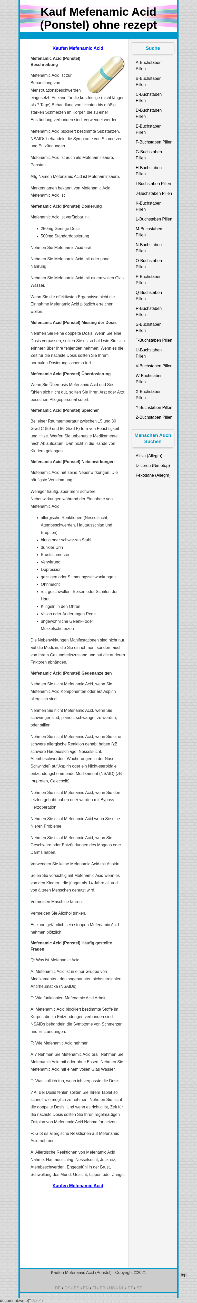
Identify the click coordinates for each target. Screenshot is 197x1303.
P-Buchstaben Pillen (149, 279)
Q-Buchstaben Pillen (149, 295)
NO (112, 1288)
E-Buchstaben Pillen (149, 129)
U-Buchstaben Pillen (149, 353)
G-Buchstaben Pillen (149, 155)
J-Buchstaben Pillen (154, 193)
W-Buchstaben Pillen (149, 378)
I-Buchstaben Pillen (153, 183)
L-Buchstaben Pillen (154, 219)
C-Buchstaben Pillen (149, 97)
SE (139, 1288)
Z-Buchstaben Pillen (154, 417)
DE (58, 1288)
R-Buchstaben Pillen (149, 311)
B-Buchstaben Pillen (149, 81)
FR (102, 1288)
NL (121, 1288)
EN (86, 1288)
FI (94, 1288)
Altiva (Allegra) (149, 456)
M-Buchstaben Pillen (149, 232)
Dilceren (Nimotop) (153, 465)
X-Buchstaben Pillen (149, 394)
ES (76, 1288)
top (183, 1275)
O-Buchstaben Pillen (149, 263)
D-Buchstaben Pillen (149, 113)
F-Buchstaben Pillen (154, 142)
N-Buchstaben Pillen (149, 248)
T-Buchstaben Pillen (154, 340)
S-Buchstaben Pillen (149, 327)
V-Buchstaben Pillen (154, 366)
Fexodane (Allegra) (153, 475)
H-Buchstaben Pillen (149, 171)
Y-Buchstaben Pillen (154, 407)
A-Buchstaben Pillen (149, 65)
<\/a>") (37, 1300)
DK (67, 1288)
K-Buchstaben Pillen (149, 206)
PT (130, 1288)
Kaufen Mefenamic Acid (78, 48)
